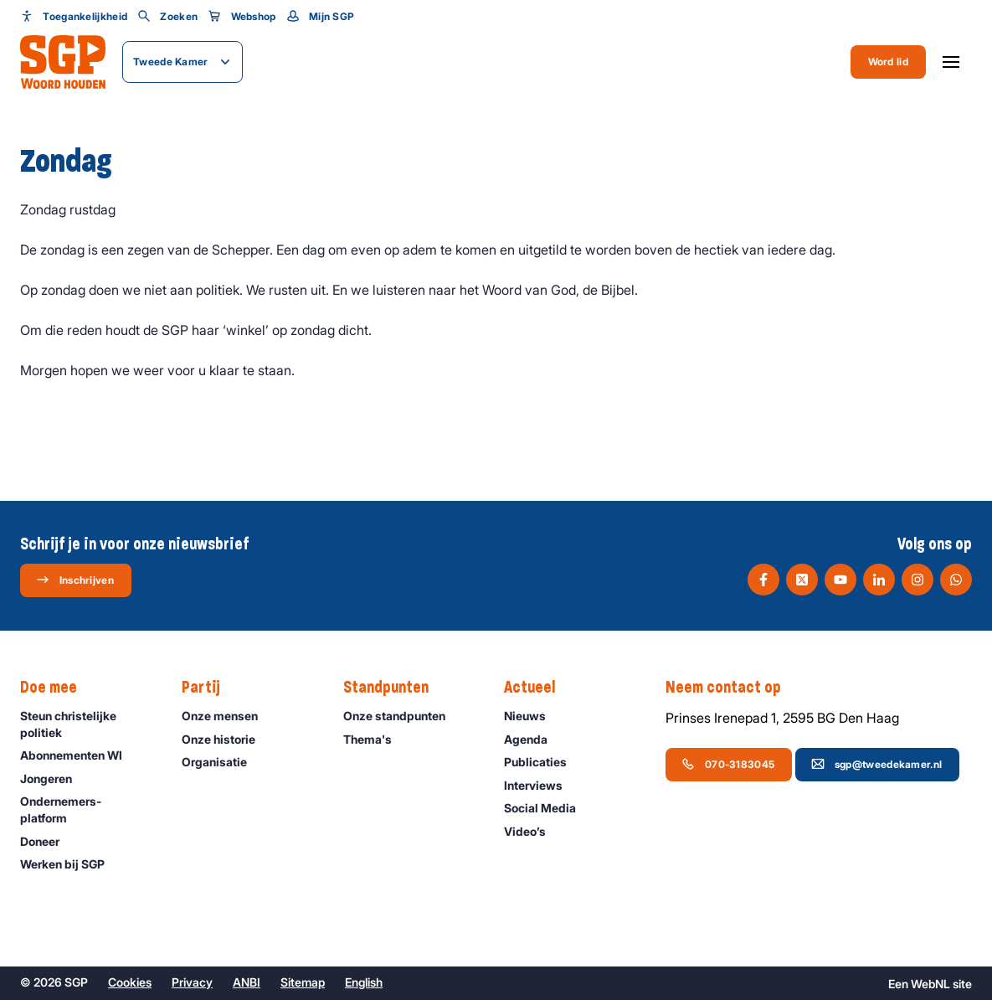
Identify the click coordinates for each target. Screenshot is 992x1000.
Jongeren (53, 778)
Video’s (532, 831)
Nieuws (532, 716)
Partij (209, 688)
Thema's (375, 739)
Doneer (47, 841)
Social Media (547, 808)
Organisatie (222, 762)
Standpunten (394, 688)
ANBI (246, 982)
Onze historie (226, 739)
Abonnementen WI (78, 755)
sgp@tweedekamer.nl (876, 764)
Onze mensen (227, 716)
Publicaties (543, 762)
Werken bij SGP (70, 864)
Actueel (538, 688)
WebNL (930, 984)
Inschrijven (75, 579)
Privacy (192, 982)
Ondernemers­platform (87, 809)
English (364, 982)
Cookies (130, 982)
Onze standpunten (401, 716)
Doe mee (57, 688)
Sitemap (302, 982)
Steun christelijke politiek (87, 724)
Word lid (888, 61)
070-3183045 (727, 764)
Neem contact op (732, 688)
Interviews (541, 785)
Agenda (533, 739)
